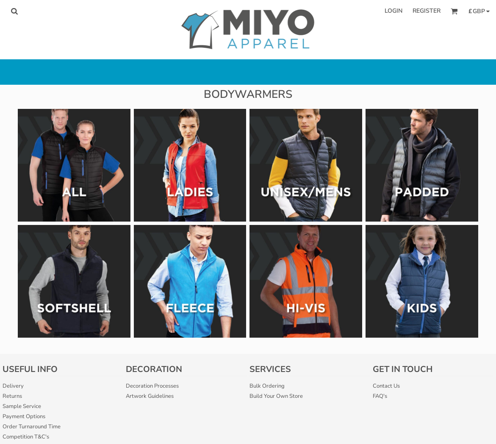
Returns (12, 396)
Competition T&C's (26, 437)
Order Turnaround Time (32, 426)
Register (427, 11)
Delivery (13, 386)
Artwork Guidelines (150, 396)
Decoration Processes (152, 386)
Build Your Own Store (276, 396)
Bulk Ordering (267, 386)
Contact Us (386, 386)
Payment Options (24, 416)
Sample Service (22, 406)
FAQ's (380, 396)
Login (393, 11)
